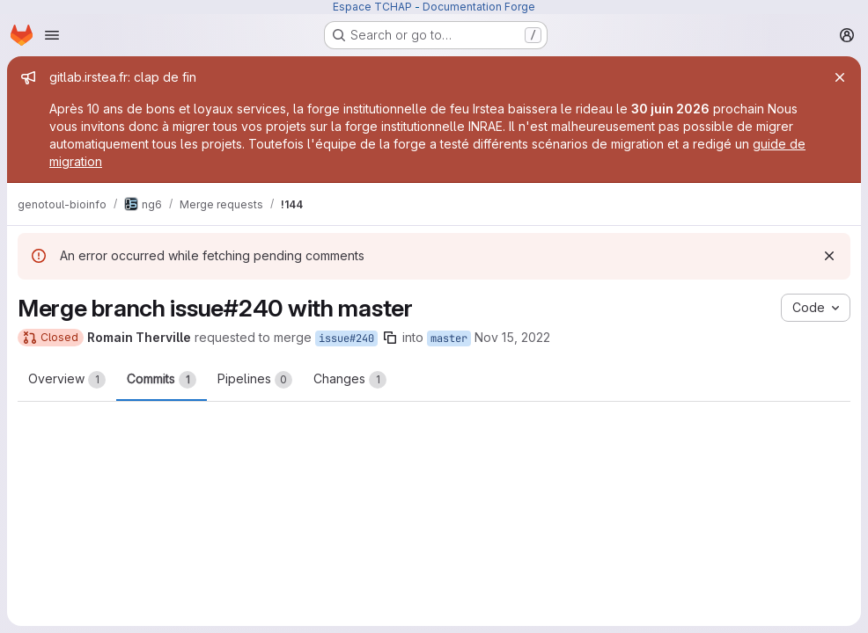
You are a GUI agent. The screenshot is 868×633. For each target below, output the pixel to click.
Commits (161, 380)
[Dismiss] (829, 255)
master (448, 338)
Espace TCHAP (372, 6)
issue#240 (346, 338)
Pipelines (254, 380)
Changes (349, 380)
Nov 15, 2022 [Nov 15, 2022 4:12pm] (512, 337)
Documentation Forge (479, 6)
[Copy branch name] (390, 337)
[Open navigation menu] (52, 35)
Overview (67, 380)
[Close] (839, 77)
